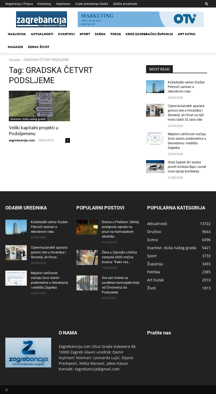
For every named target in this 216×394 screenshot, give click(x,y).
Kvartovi (66, 34)
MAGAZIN (15, 47)
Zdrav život (38, 47)
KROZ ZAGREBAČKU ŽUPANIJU (149, 34)
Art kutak (186, 34)
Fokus (115, 34)
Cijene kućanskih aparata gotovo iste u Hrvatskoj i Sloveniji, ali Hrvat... (49, 251)
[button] (207, 4)
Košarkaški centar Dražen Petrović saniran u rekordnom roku (186, 86)
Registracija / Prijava (19, 3)
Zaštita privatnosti (125, 3)
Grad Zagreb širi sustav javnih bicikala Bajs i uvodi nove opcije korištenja (187, 166)
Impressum (63, 3)
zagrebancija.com (22, 140)
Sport (85, 34)
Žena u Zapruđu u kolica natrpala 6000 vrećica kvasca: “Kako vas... (119, 256)
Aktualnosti (42, 34)
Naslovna (17, 34)
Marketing (44, 3)
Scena (100, 34)
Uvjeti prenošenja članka (91, 3)
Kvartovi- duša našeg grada (28, 119)
